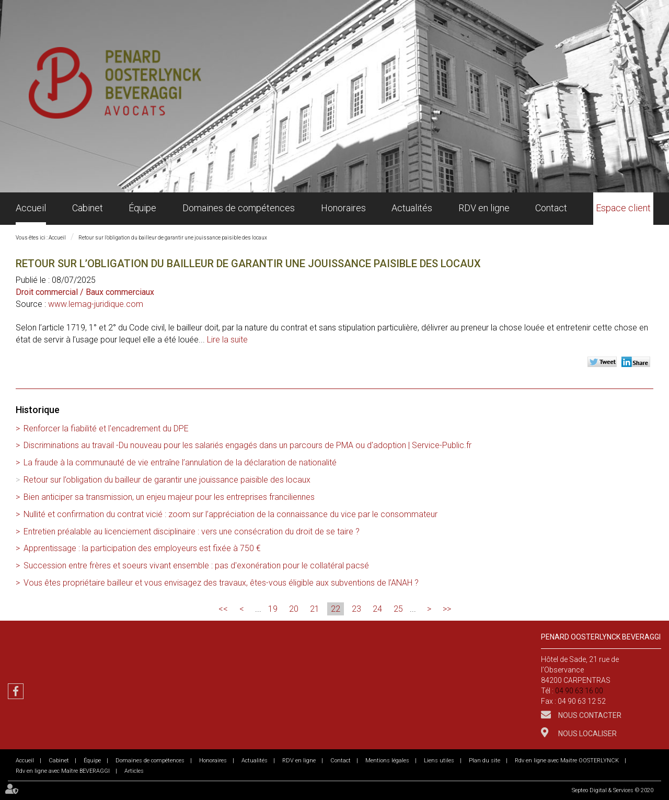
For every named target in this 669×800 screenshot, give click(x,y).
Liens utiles (439, 760)
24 (377, 609)
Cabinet (87, 207)
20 (293, 609)
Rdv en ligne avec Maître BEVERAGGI (63, 771)
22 (335, 609)
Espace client (623, 207)
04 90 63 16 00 (579, 691)
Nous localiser (587, 733)
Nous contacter (589, 715)
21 (314, 609)
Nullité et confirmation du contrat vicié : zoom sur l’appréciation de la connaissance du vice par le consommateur (230, 514)
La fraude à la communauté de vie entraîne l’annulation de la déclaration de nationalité (180, 462)
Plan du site (484, 760)
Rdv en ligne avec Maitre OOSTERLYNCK (567, 760)
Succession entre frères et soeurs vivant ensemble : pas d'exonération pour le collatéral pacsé (196, 565)
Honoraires (343, 207)
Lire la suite (227, 340)
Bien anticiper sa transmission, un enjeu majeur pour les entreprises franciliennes (169, 497)
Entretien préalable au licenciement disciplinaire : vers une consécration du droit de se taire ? (192, 531)
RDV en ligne (484, 207)
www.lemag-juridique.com (95, 304)
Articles (134, 771)
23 (356, 609)
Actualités (411, 207)
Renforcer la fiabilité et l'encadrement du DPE (106, 428)
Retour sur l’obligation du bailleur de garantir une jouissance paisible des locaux (172, 238)
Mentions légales (387, 760)
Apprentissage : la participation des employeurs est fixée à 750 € (142, 548)
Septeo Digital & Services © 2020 (612, 790)
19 (273, 609)
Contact (551, 207)
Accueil (31, 207)
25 (398, 609)
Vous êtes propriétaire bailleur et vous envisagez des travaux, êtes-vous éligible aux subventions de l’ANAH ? (221, 583)
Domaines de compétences (238, 207)
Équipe (142, 207)
